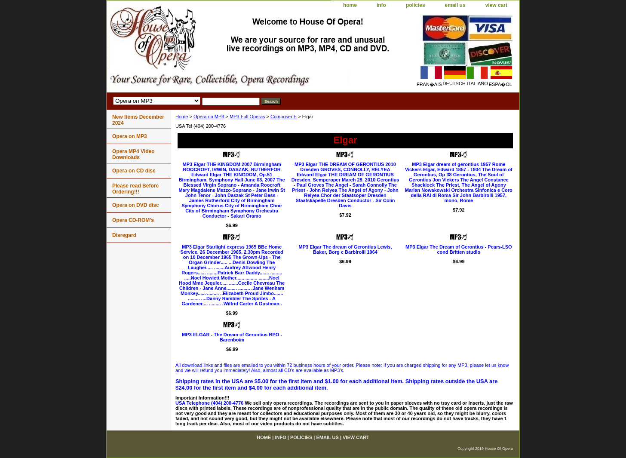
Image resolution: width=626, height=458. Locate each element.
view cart (496, 5)
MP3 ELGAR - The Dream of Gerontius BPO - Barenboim (232, 337)
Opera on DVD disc (135, 205)
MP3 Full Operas (247, 116)
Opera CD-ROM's (133, 220)
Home (181, 116)
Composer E (283, 116)
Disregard (124, 235)
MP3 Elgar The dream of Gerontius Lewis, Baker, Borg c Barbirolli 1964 (345, 249)
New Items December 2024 (138, 120)
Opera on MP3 (208, 116)
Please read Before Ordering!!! (135, 189)
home (350, 5)
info (381, 5)
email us (455, 5)
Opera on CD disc (134, 171)
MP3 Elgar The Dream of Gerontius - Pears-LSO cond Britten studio (458, 249)
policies (415, 5)
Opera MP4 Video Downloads (133, 154)
